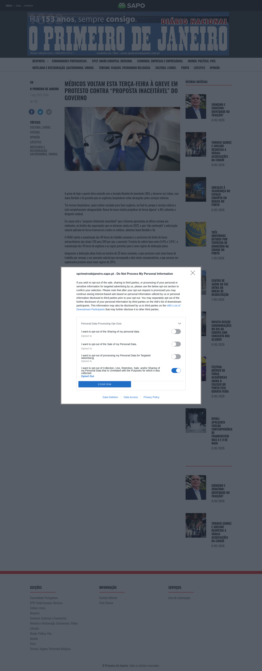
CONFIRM (105, 384)
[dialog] (131, 335)
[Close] (193, 274)
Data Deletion (110, 397)
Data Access (131, 397)
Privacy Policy (151, 397)
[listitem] (131, 323)
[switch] (176, 331)
